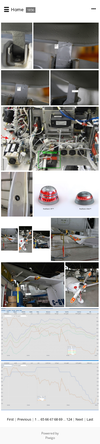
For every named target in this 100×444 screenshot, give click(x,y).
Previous (24, 419)
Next (79, 419)
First (10, 419)
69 (60, 419)
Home (17, 9)
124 (69, 419)
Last (90, 419)
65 (42, 419)
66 (47, 419)
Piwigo (50, 437)
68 (56, 419)
